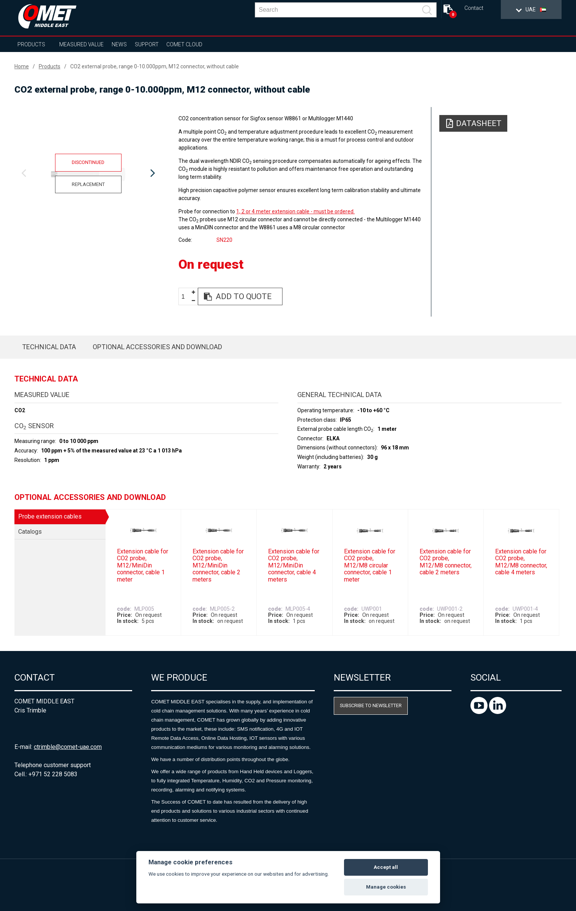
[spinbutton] (186, 296)
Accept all (386, 867)
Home (21, 66)
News (119, 44)
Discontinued (88, 162)
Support (147, 44)
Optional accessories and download (157, 347)
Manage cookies (386, 887)
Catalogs (30, 531)
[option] (88, 173)
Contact (473, 8)
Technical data (49, 347)
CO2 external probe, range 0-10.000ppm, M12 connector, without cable (154, 66)
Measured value (81, 44)
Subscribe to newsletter (371, 705)
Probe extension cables (50, 516)
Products (31, 44)
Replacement (88, 184)
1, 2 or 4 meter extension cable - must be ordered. (295, 211)
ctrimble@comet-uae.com (68, 746)
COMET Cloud (184, 44)
